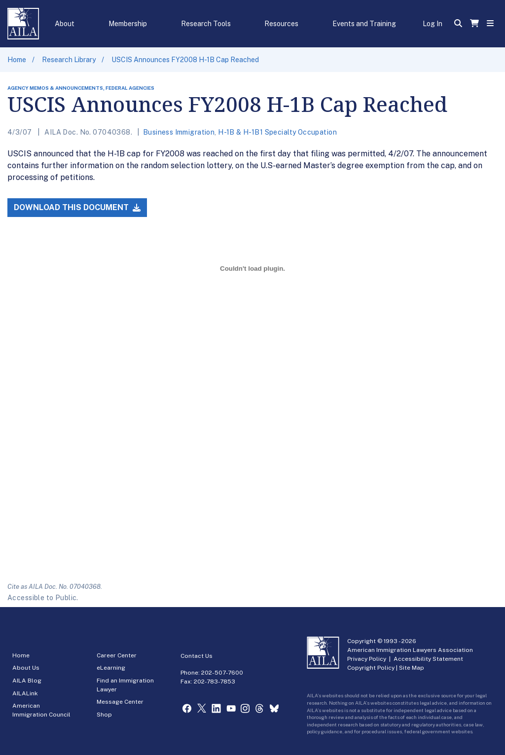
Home (16, 60)
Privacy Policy (366, 658)
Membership (127, 24)
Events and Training (364, 24)
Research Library (69, 60)
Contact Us (196, 655)
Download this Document (77, 207)
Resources (281, 24)
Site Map (411, 667)
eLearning (111, 667)
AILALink (25, 693)
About (64, 24)
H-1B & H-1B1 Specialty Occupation (277, 132)
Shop (104, 714)
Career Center (117, 655)
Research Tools (206, 24)
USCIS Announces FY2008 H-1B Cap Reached (185, 60)
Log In (432, 24)
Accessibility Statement (428, 658)
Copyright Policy (371, 667)
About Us (25, 667)
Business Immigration (179, 132)
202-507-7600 (222, 672)
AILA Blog (26, 680)
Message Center (120, 701)
